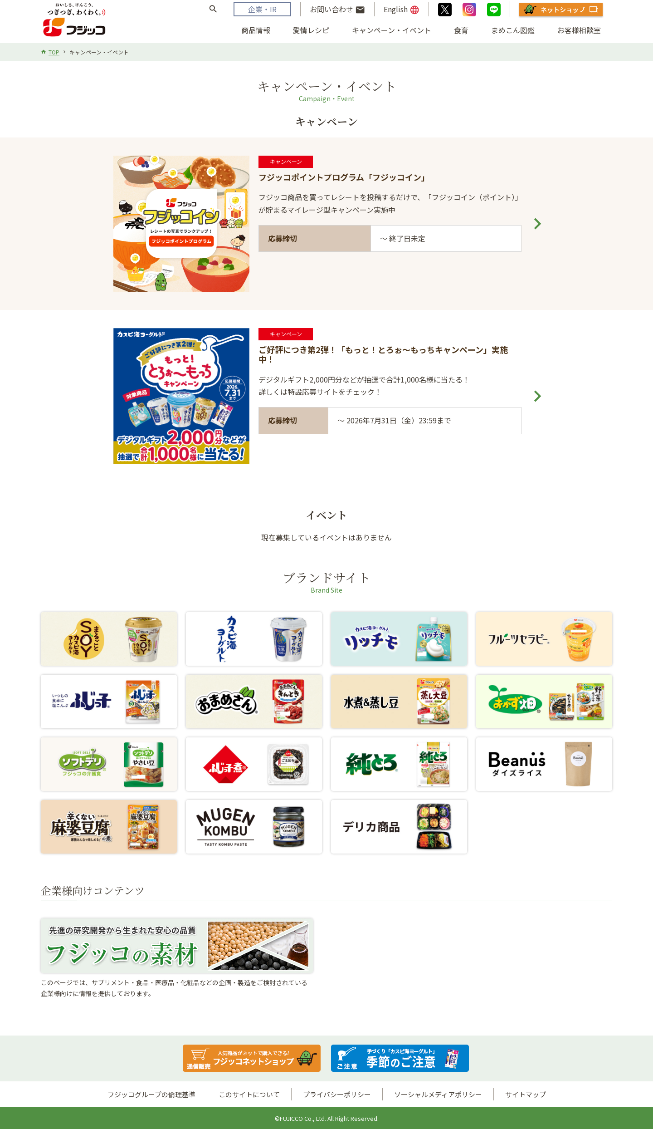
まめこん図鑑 (513, 30)
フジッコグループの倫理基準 (151, 1094)
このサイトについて (249, 1094)
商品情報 (255, 30)
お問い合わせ (337, 9)
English (401, 9)
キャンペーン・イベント (391, 30)
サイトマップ (525, 1094)
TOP (54, 52)
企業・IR (262, 9)
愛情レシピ (311, 30)
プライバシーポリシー (337, 1094)
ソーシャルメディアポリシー (438, 1094)
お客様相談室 (579, 30)
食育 (461, 30)
